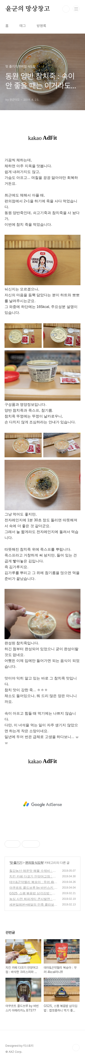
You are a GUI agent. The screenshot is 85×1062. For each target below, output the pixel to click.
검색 (66, 9)
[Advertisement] (42, 804)
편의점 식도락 (34, 862)
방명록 (41, 26)
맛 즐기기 (16, 862)
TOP (76, 1047)
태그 (22, 26)
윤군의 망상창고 (27, 9)
